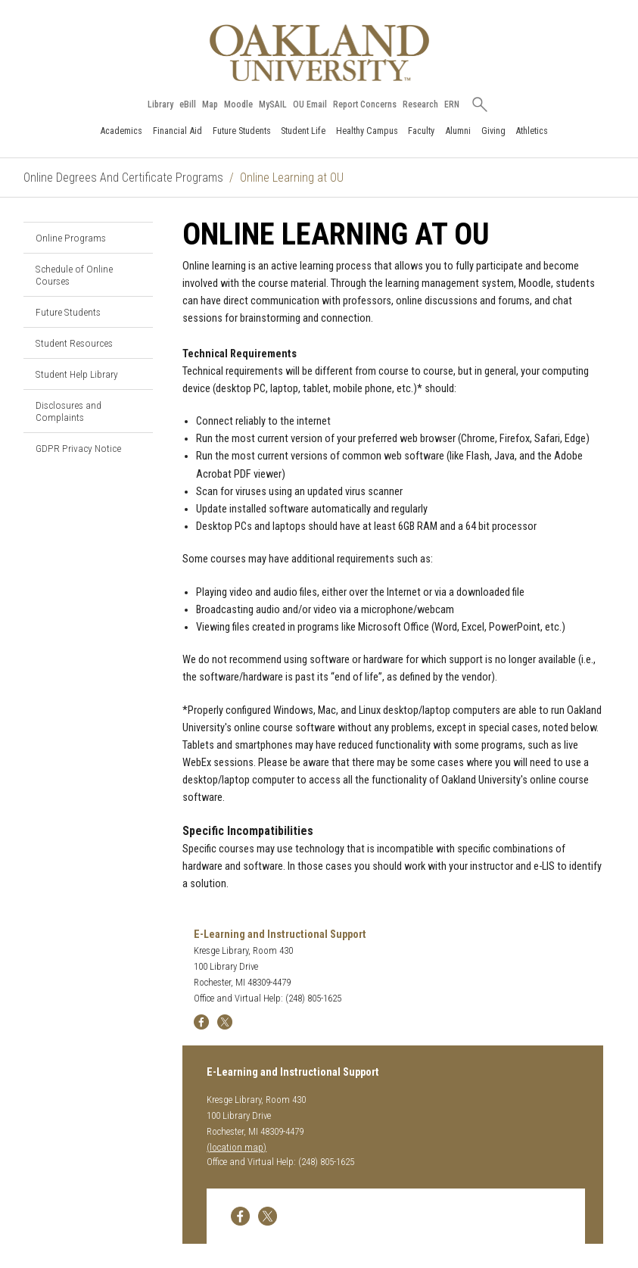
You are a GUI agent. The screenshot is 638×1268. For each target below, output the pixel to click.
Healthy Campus (367, 130)
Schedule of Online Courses (74, 275)
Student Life (303, 130)
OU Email (310, 104)
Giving (493, 130)
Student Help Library (77, 374)
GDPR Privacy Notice (78, 448)
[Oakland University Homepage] (319, 52)
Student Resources (74, 343)
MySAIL (273, 104)
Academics (121, 130)
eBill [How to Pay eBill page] (187, 104)
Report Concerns (365, 104)
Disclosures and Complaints (68, 411)
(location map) (236, 1147)
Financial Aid (177, 130)
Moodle (238, 104)
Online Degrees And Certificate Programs (123, 177)
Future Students (242, 130)
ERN (451, 104)
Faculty (421, 130)
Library (160, 104)
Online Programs (71, 238)
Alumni (458, 130)
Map (210, 104)
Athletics (531, 130)
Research (420, 104)
